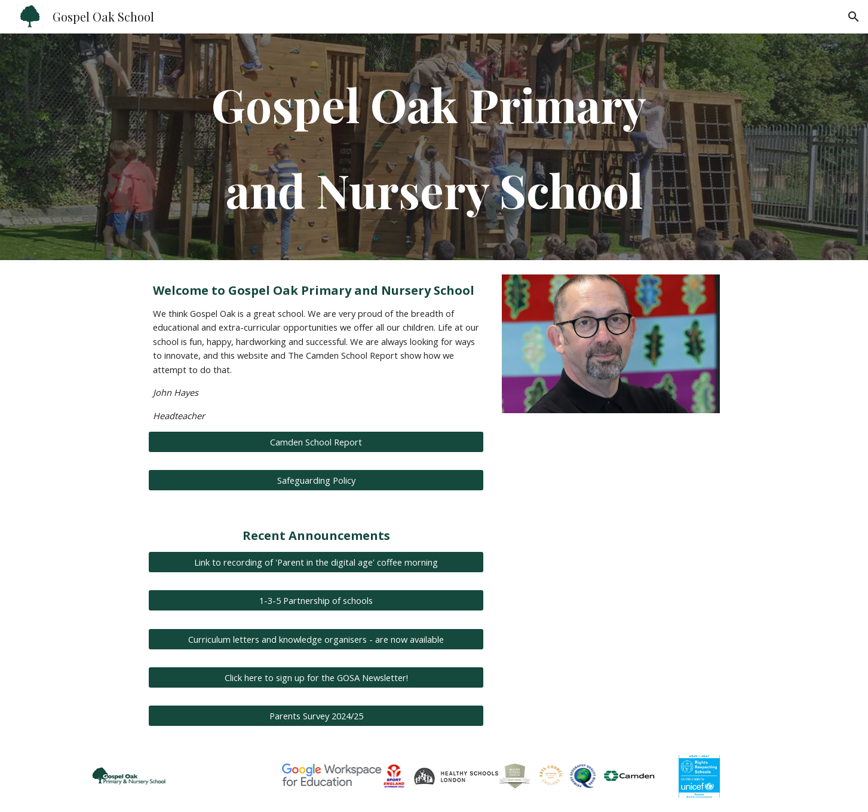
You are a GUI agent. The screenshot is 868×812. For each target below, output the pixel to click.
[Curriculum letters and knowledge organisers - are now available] (316, 639)
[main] (433, 147)
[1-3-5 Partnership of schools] (316, 600)
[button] (853, 16)
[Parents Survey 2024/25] (316, 715)
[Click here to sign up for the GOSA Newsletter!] (316, 677)
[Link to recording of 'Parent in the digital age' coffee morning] (316, 562)
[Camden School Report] (316, 442)
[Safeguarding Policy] (316, 480)
